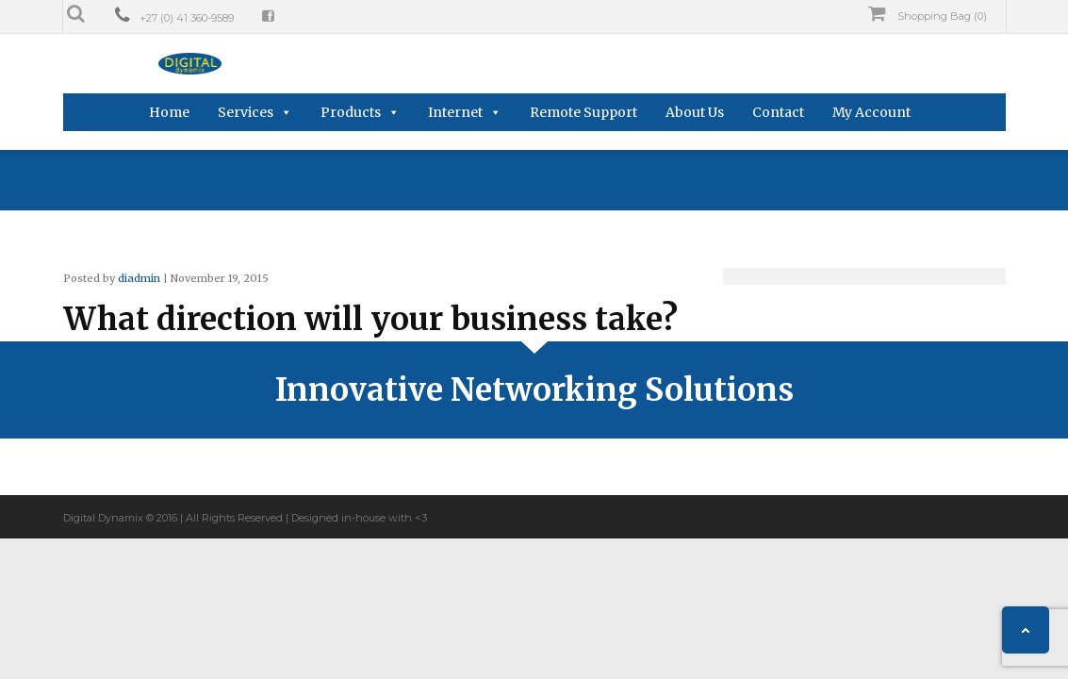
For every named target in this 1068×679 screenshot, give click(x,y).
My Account (871, 112)
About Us (694, 112)
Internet (455, 112)
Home (169, 112)
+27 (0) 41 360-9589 (187, 18)
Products (350, 112)
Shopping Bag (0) (927, 14)
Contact (778, 112)
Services (245, 112)
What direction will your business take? (370, 319)
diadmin (139, 278)
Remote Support (583, 112)
